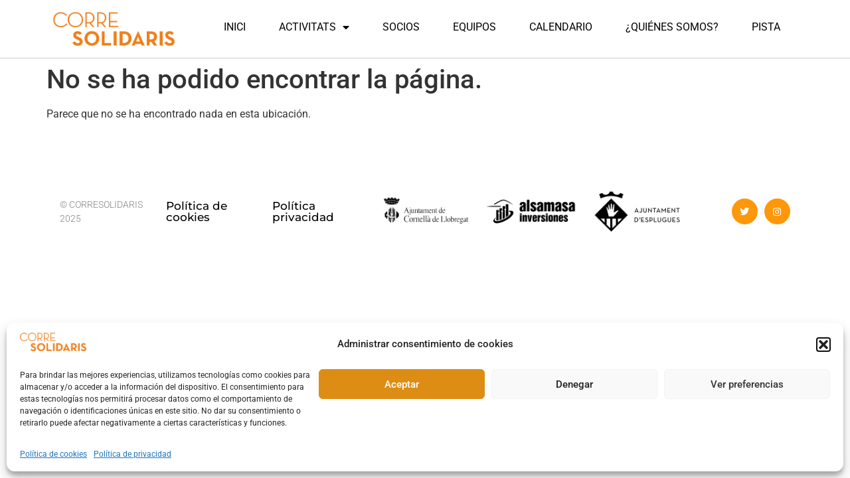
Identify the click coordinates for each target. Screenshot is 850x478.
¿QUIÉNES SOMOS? (672, 27)
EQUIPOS (474, 27)
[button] (823, 344)
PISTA (766, 27)
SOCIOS (401, 27)
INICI (235, 27)
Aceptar (401, 384)
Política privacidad (303, 211)
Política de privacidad (132, 454)
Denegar (574, 384)
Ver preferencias (747, 384)
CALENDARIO (560, 27)
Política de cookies (53, 454)
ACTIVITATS (314, 27)
